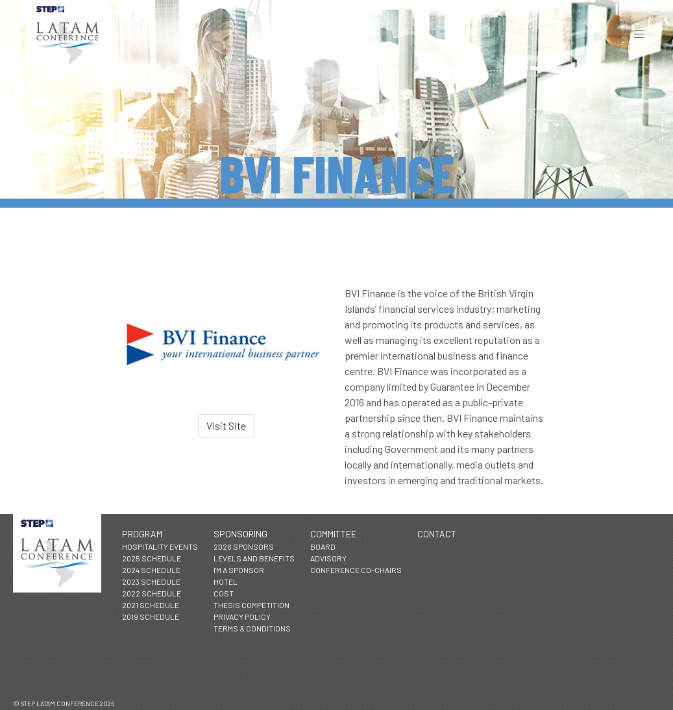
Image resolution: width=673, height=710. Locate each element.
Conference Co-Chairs (356, 569)
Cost (224, 593)
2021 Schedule (150, 604)
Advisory (328, 558)
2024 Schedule (151, 569)
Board (323, 546)
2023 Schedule (151, 581)
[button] (639, 34)
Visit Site (226, 425)
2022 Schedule (151, 593)
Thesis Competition (251, 604)
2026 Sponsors (244, 546)
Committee (333, 533)
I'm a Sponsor (239, 569)
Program (142, 533)
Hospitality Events (160, 546)
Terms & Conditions (252, 628)
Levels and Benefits (254, 558)
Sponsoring (240, 533)
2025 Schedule (151, 558)
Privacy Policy (242, 616)
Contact (436, 533)
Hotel (226, 581)
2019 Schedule (150, 616)
